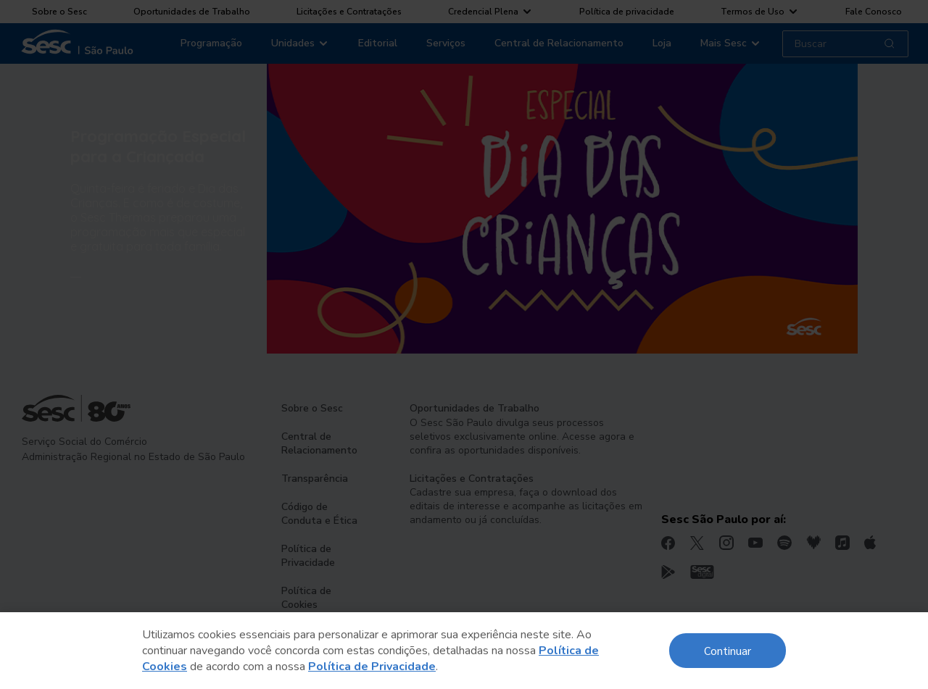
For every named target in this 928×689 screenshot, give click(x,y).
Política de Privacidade (372, 667)
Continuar (727, 650)
